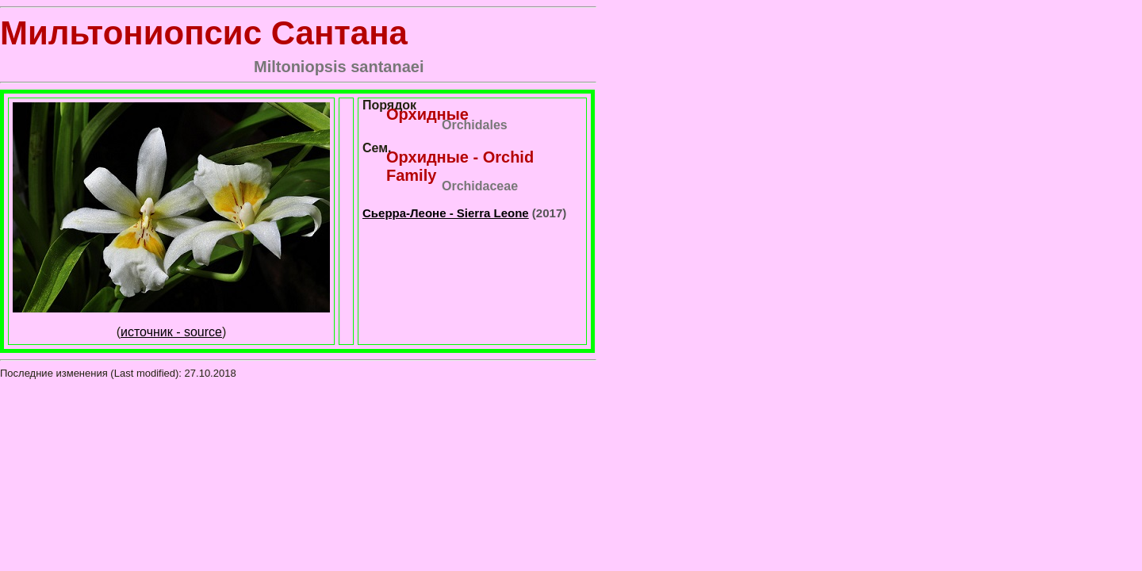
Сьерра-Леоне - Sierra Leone (445, 213)
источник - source (171, 332)
